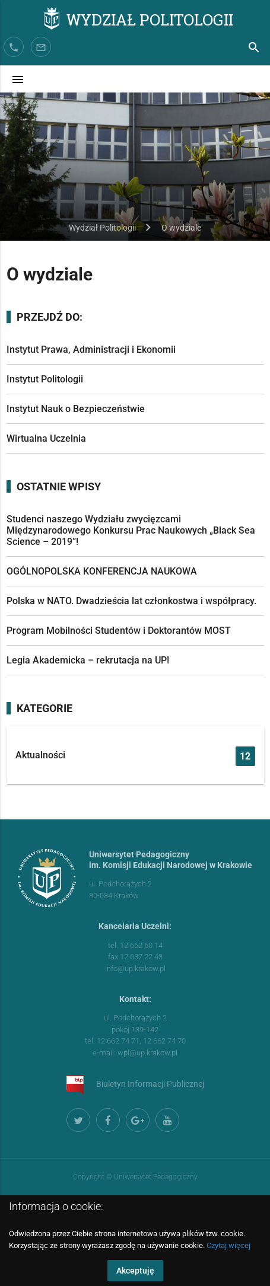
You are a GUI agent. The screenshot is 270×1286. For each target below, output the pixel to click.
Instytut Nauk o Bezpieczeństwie (76, 408)
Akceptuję (135, 1270)
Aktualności (135, 756)
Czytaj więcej (228, 1245)
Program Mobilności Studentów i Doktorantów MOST (119, 630)
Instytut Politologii (45, 379)
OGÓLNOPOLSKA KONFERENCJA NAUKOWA (102, 571)
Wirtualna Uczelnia (46, 438)
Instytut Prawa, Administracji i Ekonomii (91, 349)
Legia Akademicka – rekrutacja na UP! (88, 660)
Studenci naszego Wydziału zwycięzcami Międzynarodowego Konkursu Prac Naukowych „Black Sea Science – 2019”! (131, 530)
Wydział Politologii (149, 18)
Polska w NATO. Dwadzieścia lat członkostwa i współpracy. (131, 601)
